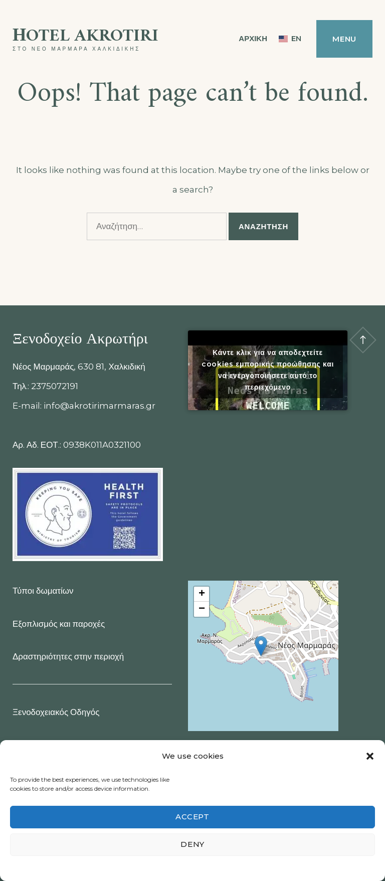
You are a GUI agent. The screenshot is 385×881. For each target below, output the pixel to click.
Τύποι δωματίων (43, 591)
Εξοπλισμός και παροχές (59, 624)
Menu (344, 39)
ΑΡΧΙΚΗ (253, 38)
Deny (192, 844)
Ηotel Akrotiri (85, 36)
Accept (192, 816)
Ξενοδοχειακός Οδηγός (56, 712)
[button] (370, 756)
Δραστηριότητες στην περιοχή (68, 656)
